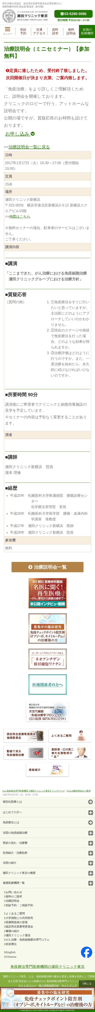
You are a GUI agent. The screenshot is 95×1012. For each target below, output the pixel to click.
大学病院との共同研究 (18, 918)
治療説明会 (11, 901)
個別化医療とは (48, 802)
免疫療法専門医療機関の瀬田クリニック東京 (47, 966)
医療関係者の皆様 (16, 922)
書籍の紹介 (11, 931)
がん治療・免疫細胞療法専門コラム (26, 939)
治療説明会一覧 (47, 567)
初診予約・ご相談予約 (18, 905)
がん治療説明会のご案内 (79, 791)
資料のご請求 (13, 896)
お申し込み (20, 133)
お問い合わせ (13, 892)
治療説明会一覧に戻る (29, 147)
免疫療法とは (48, 822)
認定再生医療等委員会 (18, 926)
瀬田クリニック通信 (17, 935)
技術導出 (10, 944)
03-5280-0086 (73, 14)
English (10, 952)
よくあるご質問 (14, 913)
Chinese (10, 957)
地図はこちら (19, 217)
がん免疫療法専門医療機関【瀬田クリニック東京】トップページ (33, 791)
